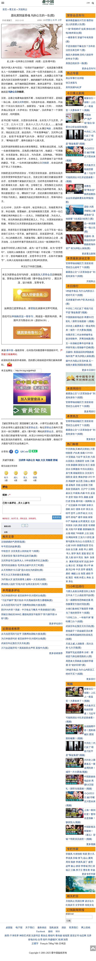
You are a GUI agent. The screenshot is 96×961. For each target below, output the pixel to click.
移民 (91, 549)
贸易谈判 (75, 489)
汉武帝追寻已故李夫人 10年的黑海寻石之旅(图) (24, 562)
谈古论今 (89, 901)
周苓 (68, 862)
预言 (71, 577)
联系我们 (73, 927)
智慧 (83, 573)
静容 (78, 866)
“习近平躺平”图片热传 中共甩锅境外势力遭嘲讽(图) (26, 602)
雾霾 (80, 529)
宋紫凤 (69, 854)
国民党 (69, 477)
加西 (65, 939)
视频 (70, 684)
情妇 (76, 497)
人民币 (79, 513)
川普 (92, 449)
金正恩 (79, 481)
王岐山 (86, 481)
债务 (78, 509)
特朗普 (69, 453)
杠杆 (83, 509)
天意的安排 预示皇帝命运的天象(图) (19, 557)
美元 (88, 509)
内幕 (82, 493)
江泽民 (91, 489)
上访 (86, 533)
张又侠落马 (71, 83)
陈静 (73, 862)
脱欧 (68, 509)
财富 (90, 517)
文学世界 (79, 905)
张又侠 (86, 457)
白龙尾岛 (87, 541)
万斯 (90, 485)
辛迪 (92, 870)
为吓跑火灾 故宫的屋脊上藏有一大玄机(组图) (23, 581)
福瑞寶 (66, 935)
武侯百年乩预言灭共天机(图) (15, 645)
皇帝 (83, 569)
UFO (90, 477)
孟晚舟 (71, 485)
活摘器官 (79, 461)
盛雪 (90, 862)
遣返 (84, 553)
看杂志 (44, 935)
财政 (85, 517)
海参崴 (74, 521)
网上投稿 (85, 927)
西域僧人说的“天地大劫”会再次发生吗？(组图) (24, 585)
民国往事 (79, 901)
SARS (73, 545)
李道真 (69, 858)
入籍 (70, 557)
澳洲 (71, 561)
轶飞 (80, 858)
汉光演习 (89, 473)
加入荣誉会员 (45, 274)
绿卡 (76, 557)
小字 (60, 20)
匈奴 (48, 128)
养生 (70, 581)
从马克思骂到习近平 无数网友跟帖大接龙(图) (23, 606)
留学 (73, 553)
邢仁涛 (91, 866)
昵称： (6, 495)
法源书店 (35, 935)
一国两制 (87, 501)
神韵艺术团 (25, 935)
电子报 (19, 927)
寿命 (88, 577)
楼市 (80, 517)
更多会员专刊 (88, 68)
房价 (80, 525)
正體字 (35, 943)
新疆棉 (74, 465)
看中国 (9, 350)
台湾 (80, 521)
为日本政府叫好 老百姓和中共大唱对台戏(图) (23, 597)
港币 (68, 517)
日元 (90, 513)
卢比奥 (76, 453)
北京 (92, 521)
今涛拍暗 (77, 854)
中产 (68, 521)
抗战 (86, 561)
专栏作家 (72, 849)
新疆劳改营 (82, 545)
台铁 (87, 461)
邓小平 (87, 565)
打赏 (48, 20)
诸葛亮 (89, 569)
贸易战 (71, 457)
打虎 (68, 501)
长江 (87, 465)
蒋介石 (72, 565)
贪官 (70, 497)
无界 (89, 935)
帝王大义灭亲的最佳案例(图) (15, 576)
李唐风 (79, 862)
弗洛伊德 (82, 477)
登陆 (32, 308)
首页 (4, 9)
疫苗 (92, 465)
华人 (86, 549)
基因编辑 (87, 529)
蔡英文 (86, 521)
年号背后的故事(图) (11, 548)
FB (79, 505)
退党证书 (74, 935)
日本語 (62, 943)
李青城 (84, 866)
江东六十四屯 (85, 537)
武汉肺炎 (84, 449)
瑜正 (68, 870)
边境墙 (84, 485)
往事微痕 (75, 469)
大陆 (70, 529)
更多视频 (90, 844)
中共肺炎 (70, 449)
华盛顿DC (53, 939)
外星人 (82, 577)
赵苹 (68, 866)
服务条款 (42, 927)
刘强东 (69, 525)
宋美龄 (79, 565)
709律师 (80, 533)
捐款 (64, 927)
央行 (73, 509)
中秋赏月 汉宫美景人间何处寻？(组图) (20, 552)
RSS (58, 931)
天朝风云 (22, 9)
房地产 (74, 517)
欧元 (85, 513)
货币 (73, 513)
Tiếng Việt (53, 943)
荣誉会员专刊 (75, 15)
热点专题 (72, 73)
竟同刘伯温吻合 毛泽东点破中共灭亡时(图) (22, 567)
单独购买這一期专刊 (22, 316)
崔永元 (69, 493)
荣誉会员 (33, 427)
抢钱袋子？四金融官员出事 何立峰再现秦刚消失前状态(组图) (79, 635)
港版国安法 (78, 473)
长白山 (78, 541)
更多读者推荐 (56, 654)
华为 (81, 497)
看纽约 (51, 935)
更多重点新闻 (88, 253)
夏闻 (90, 858)
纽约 (45, 939)
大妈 (75, 525)
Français (44, 943)
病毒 (82, 453)
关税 (78, 485)
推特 (50, 931)
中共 (87, 493)
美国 (68, 489)
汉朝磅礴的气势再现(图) (13, 543)
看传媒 (58, 935)
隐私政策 (54, 927)
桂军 (81, 561)
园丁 (85, 862)
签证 (88, 553)
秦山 (73, 866)
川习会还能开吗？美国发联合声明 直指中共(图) (24, 649)
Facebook (40, 931)
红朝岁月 (70, 905)
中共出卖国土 (87, 469)
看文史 (12, 9)
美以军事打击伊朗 (75, 78)
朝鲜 (83, 505)
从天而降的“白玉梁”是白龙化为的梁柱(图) (22, 571)
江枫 (73, 870)
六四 (92, 457)
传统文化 (89, 905)
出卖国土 (70, 461)
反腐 (91, 497)
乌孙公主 (12, 92)
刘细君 (45, 163)
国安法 (81, 465)
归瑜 (75, 858)
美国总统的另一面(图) (77, 63)
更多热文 (90, 439)
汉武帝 (20, 102)
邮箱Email (70, 914)
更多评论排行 (56, 625)
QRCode (24, 451)
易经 (68, 573)
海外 (86, 557)
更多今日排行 (88, 370)
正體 (88, 3)
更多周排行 (89, 411)
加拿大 (89, 505)
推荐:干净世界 (12, 935)
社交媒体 (73, 505)
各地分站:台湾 (35, 939)
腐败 (86, 497)
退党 (75, 477)
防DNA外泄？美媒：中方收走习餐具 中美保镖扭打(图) (28, 611)
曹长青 (86, 870)
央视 (81, 549)
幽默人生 (75, 573)
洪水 (68, 469)
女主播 (74, 549)
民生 (81, 557)
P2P (75, 529)
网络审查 (73, 537)
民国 (76, 561)
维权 (73, 533)
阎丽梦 (71, 481)
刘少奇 (71, 569)
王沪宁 (84, 489)
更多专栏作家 (88, 874)
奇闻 (76, 577)
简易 (85, 854)
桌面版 (9, 927)
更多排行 (90, 679)
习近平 (79, 457)
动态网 (83, 935)
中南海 (76, 493)
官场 (73, 501)
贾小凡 (91, 854)
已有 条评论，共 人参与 (16, 503)
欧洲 (60, 939)
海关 (78, 553)
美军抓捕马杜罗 (74, 87)
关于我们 (29, 927)
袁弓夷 (69, 473)
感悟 (88, 573)
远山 (85, 858)
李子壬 (79, 870)
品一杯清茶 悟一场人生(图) (89, 227)
